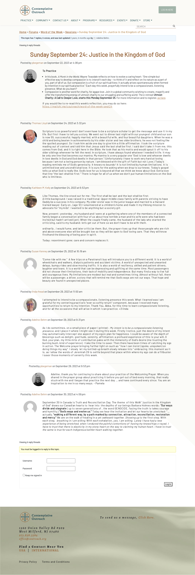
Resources (105, 20)
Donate (134, 20)
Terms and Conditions (56, 561)
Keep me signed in (33, 475)
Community (42, 20)
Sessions (71, 32)
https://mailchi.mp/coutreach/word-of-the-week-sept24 (77, 106)
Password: (27, 468)
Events (121, 20)
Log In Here (167, 9)
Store (146, 20)
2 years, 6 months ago (80, 38)
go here (161, 97)
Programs (89, 20)
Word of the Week (52, 32)
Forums (33, 32)
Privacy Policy (28, 561)
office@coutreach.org (33, 539)
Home (22, 32)
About (74, 20)
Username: (27, 461)
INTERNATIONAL (45, 550)
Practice (26, 20)
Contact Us (59, 20)
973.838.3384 (28, 535)
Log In (168, 484)
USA (22, 550)
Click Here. (147, 517)
